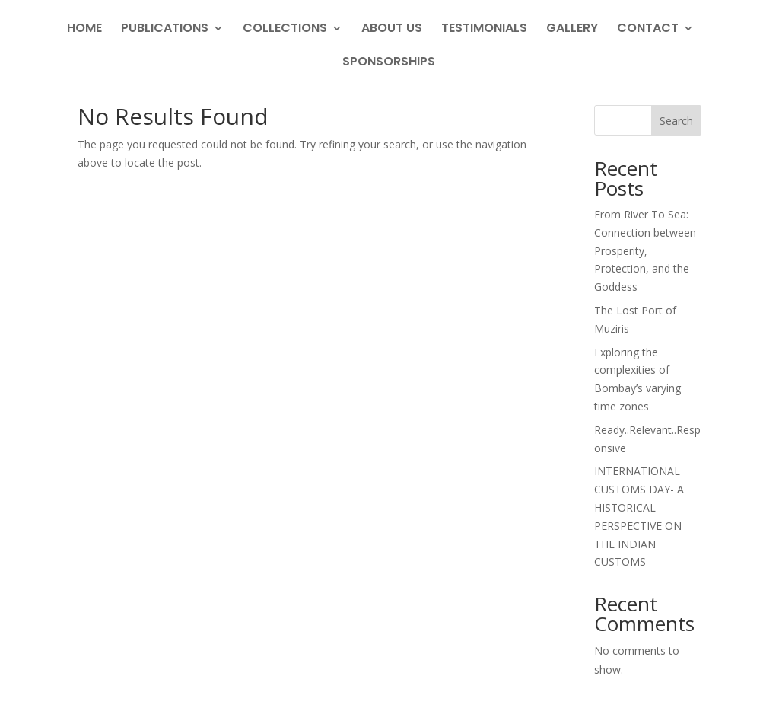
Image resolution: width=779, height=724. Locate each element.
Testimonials (484, 30)
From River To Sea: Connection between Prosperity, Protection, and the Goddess (645, 250)
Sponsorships (388, 63)
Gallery (572, 30)
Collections (285, 30)
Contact (648, 30)
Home (84, 30)
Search (676, 120)
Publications (164, 30)
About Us (391, 30)
